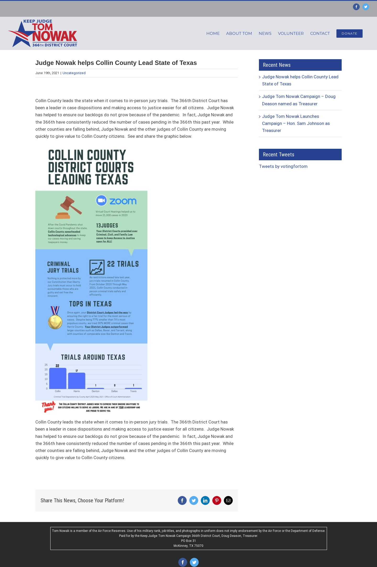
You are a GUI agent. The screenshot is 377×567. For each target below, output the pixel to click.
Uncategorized (74, 73)
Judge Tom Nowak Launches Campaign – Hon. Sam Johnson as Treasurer (296, 123)
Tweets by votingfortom (283, 166)
